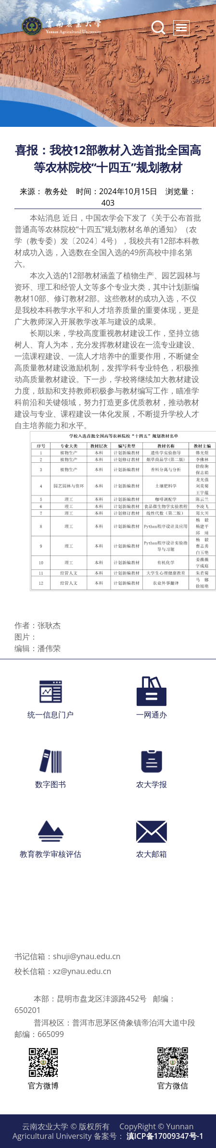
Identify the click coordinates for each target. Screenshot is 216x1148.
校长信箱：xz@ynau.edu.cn (62, 971)
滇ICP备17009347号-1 (165, 1136)
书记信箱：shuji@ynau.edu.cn (67, 956)
